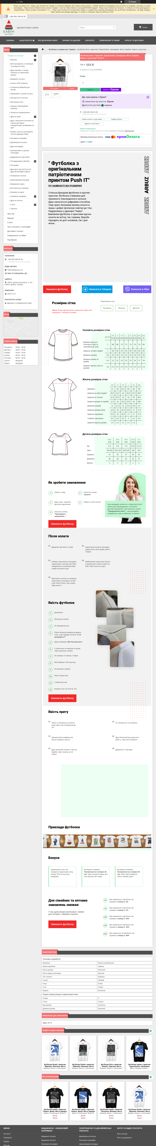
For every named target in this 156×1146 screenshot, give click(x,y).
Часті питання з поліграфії (19, 227)
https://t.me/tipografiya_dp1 (17, 273)
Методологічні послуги (19, 98)
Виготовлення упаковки (20, 188)
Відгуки (10, 218)
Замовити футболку (62, 519)
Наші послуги (25, 40)
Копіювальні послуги (18, 176)
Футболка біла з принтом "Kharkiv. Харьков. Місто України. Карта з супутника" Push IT (111, 1062)
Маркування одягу (18, 184)
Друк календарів (17, 146)
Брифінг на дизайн (71, 40)
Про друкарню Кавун (47, 40)
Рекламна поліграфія (19, 138)
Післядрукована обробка (20, 161)
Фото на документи (124, 1133)
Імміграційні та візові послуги (22, 94)
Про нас (11, 214)
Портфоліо (12, 240)
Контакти (89, 40)
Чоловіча (107, 303)
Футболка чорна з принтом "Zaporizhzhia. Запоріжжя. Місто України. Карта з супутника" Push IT (139, 1062)
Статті (13, 204)
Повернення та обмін (109, 40)
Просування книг (17, 102)
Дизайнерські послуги (19, 142)
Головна (10, 40)
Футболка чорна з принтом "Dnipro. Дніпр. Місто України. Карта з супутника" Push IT (55, 1106)
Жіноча (121, 303)
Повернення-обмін (11, 1144)
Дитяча (136, 303)
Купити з (111, 90)
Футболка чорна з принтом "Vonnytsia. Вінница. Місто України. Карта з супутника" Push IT (111, 1107)
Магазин (14, 60)
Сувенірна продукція (18, 196)
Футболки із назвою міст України (62, 49)
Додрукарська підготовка (20, 157)
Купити (90, 90)
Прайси (6, 1137)
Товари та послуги (15, 56)
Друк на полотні (17, 200)
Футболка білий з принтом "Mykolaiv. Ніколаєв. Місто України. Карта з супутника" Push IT (55, 1062)
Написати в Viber (137, 284)
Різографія (15, 165)
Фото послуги (122, 1129)
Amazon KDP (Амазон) (19, 83)
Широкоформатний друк (20, 180)
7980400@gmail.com (15, 270)
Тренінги (14, 209)
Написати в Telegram (97, 284)
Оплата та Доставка (134, 40)
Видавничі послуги (18, 79)
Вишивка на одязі (17, 192)
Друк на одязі (16, 116)
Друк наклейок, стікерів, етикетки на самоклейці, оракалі (20, 72)
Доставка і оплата (15, 231)
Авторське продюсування (20, 112)
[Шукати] (114, 27)
